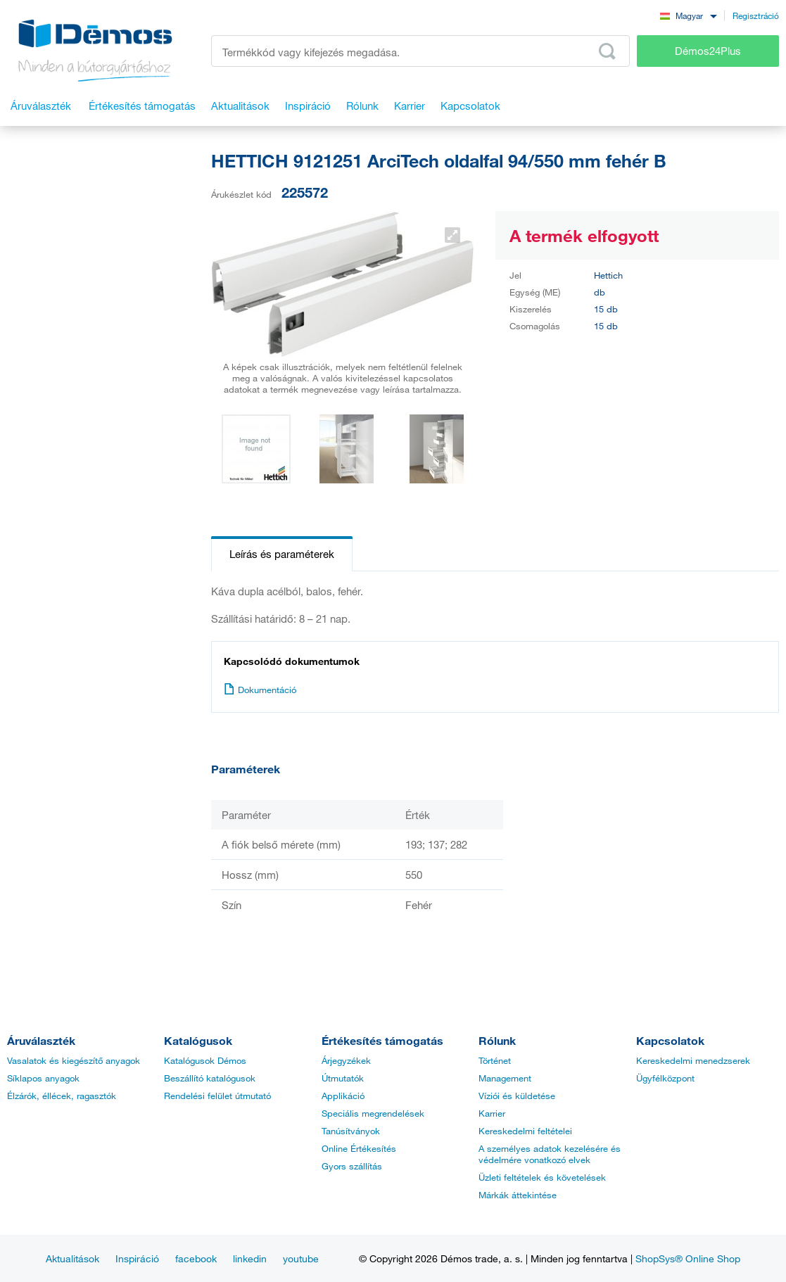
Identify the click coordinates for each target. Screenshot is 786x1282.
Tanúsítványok (351, 1130)
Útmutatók (343, 1078)
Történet (494, 1060)
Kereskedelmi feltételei (525, 1130)
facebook (196, 1258)
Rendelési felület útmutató (217, 1095)
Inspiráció (137, 1258)
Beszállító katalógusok (209, 1078)
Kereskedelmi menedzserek (693, 1060)
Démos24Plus (708, 50)
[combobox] (688, 15)
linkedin (250, 1258)
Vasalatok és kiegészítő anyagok (73, 1060)
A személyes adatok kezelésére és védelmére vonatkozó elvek (549, 1154)
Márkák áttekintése (517, 1194)
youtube (301, 1258)
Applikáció (343, 1095)
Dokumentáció (260, 689)
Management (504, 1078)
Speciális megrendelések (373, 1113)
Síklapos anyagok (43, 1078)
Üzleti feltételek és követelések (542, 1177)
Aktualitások (72, 1258)
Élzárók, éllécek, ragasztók (61, 1095)
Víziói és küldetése (516, 1095)
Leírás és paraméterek (281, 553)
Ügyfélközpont (665, 1078)
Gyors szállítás (352, 1166)
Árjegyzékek (346, 1060)
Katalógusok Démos (205, 1060)
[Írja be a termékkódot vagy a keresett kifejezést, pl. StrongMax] (420, 51)
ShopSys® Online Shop (687, 1258)
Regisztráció (756, 15)
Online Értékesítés (359, 1148)
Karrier (491, 1113)
